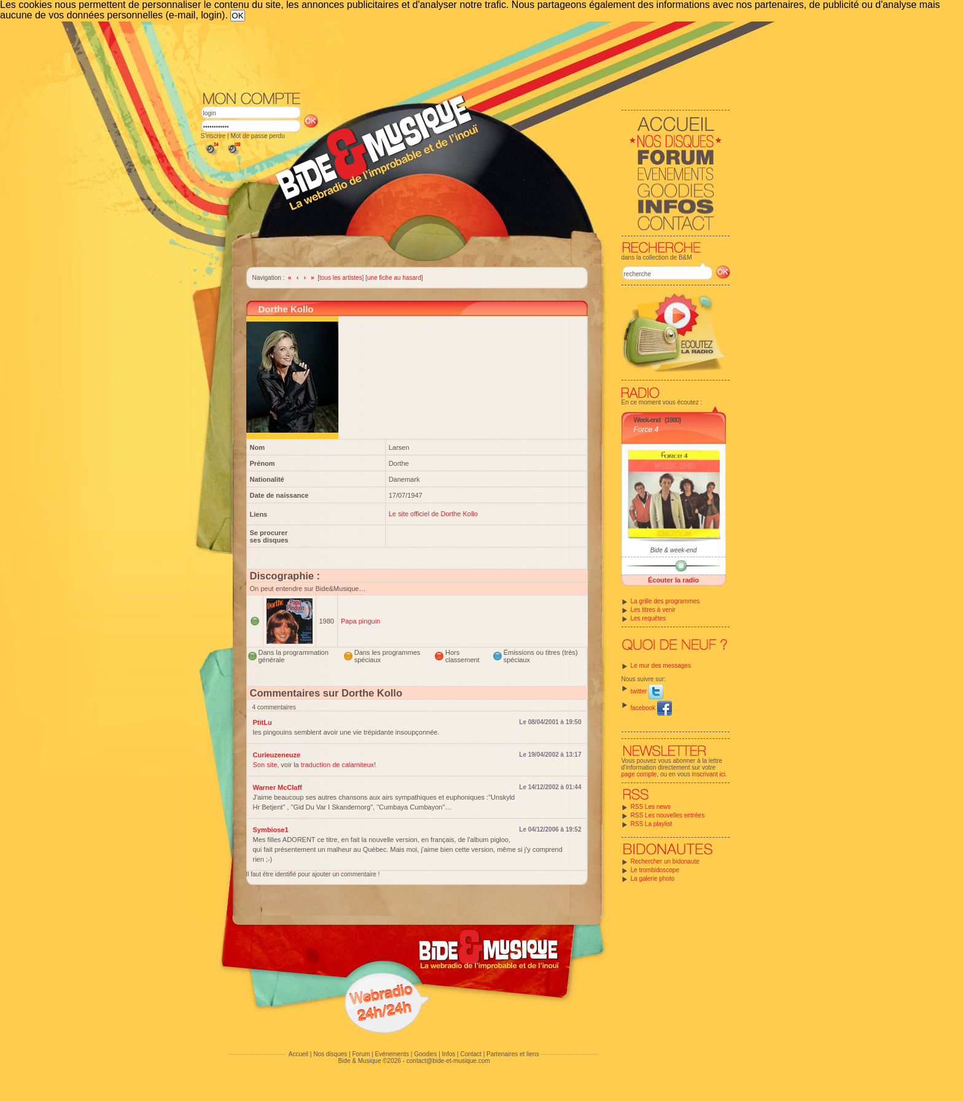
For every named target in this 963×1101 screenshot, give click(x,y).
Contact (470, 1054)
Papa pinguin (360, 621)
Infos (449, 1054)
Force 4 (646, 429)
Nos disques (330, 1054)
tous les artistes (340, 277)
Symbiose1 (271, 829)
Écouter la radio (673, 580)
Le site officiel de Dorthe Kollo (433, 513)
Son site (265, 764)
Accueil (298, 1054)
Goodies (425, 1054)
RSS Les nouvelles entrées (668, 815)
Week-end (647, 419)
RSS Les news (651, 806)
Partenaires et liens (512, 1054)
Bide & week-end (673, 550)
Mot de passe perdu (257, 136)
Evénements (392, 1054)
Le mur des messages (661, 665)
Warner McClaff (277, 787)
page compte (639, 774)
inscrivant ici (708, 774)
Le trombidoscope (655, 870)
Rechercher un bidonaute (665, 861)
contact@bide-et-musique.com (448, 1060)
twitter (647, 691)
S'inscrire (213, 136)
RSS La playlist (652, 824)
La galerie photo (653, 878)
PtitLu (262, 722)
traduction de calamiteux (337, 764)
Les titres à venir (653, 609)
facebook (651, 708)
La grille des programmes (665, 601)
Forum (361, 1054)
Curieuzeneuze (277, 755)
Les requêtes (648, 618)
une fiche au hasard (394, 277)
